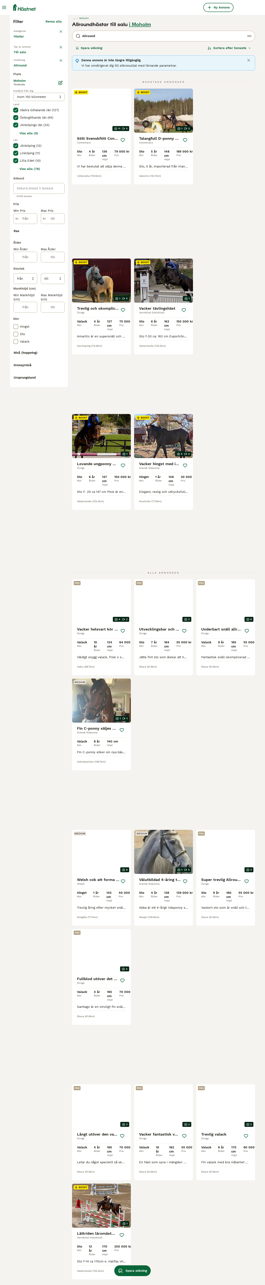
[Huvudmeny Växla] (4, 7)
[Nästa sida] (197, 1146)
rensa (57, 147)
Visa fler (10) (52, 648)
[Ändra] (60, 262)
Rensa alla (54, 98)
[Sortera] (229, 124)
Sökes (43, 136)
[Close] (248, 136)
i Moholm (140, 100)
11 (185, 1146)
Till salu (23, 136)
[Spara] (123, 216)
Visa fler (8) (52, 681)
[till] (53, 398)
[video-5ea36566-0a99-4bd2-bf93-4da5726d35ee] (163, 187)
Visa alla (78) (29, 348)
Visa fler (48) (51, 726)
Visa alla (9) (28, 313)
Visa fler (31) (52, 505)
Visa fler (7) (52, 244)
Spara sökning (89, 124)
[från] (25, 398)
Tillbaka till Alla (26, 107)
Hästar (19, 117)
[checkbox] (16, 169)
